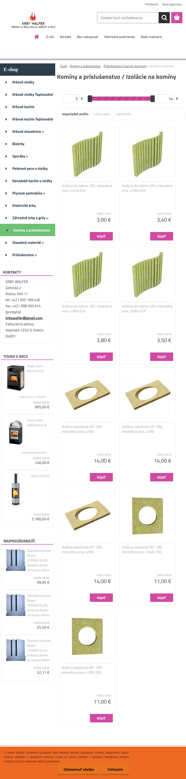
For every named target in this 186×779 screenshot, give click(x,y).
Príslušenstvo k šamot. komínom (125, 66)
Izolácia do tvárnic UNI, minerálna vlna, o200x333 (147, 309)
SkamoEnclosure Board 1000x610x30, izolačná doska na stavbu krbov (39, 605)
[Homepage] (37, 36)
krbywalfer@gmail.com (24, 318)
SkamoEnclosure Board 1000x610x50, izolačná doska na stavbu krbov (39, 560)
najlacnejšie (101, 113)
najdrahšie (123, 113)
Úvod (63, 66)
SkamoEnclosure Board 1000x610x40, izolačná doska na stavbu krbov (39, 650)
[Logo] (33, 18)
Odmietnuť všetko (78, 769)
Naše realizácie (151, 36)
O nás (50, 36)
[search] (164, 17)
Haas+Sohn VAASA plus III (36, 422)
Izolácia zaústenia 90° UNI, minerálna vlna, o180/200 (82, 670)
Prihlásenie (151, 4)
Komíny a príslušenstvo (85, 66)
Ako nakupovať (87, 36)
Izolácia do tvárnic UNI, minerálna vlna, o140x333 (87, 188)
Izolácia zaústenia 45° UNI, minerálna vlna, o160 (82, 429)
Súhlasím (115, 769)
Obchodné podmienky (119, 36)
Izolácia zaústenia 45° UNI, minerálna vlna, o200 (82, 549)
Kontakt (65, 36)
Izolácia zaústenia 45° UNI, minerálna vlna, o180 (142, 429)
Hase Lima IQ (40, 475)
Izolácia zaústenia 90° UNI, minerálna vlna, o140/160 (142, 549)
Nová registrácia (172, 4)
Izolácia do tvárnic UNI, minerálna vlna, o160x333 (147, 188)
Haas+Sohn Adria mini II (35, 368)
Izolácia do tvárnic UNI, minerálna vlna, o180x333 (87, 309)
